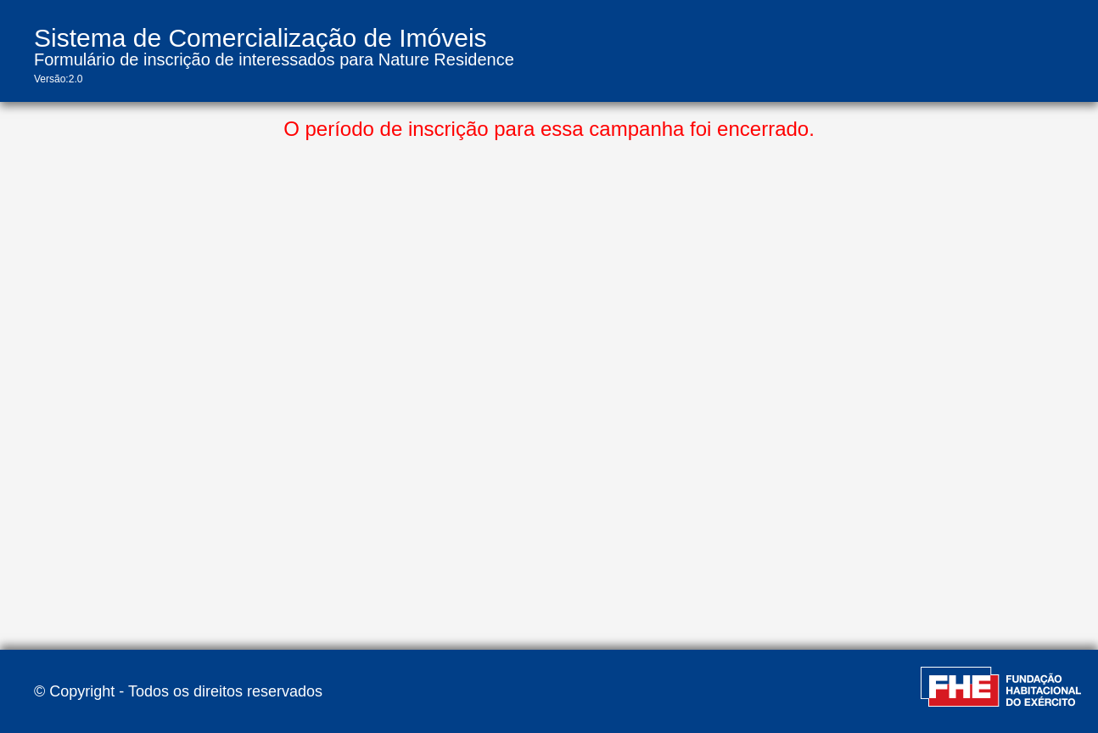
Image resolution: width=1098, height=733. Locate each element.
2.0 (76, 79)
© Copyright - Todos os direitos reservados (178, 691)
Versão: (51, 79)
